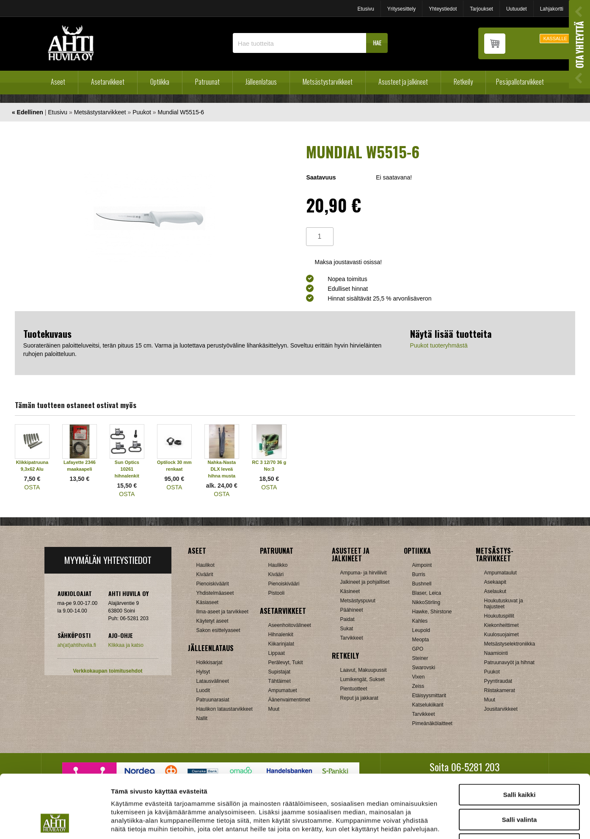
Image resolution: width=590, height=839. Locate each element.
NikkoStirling (426, 602)
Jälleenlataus (261, 82)
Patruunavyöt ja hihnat (509, 662)
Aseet (58, 82)
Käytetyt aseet (212, 621)
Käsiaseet (207, 602)
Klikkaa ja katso (125, 645)
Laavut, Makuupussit (363, 670)
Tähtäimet (279, 681)
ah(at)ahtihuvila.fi (77, 645)
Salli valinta (519, 760)
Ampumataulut (500, 573)
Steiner (420, 658)
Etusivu (365, 9)
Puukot (141, 112)
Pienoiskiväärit (212, 584)
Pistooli (276, 593)
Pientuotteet (353, 689)
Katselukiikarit (428, 705)
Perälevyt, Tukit (285, 662)
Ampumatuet (282, 690)
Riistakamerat (499, 690)
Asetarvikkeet (107, 82)
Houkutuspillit (499, 616)
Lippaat (276, 653)
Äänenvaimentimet (289, 700)
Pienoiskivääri (284, 584)
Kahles (420, 621)
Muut (274, 709)
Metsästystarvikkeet (328, 82)
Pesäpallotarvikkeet (520, 82)
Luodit (203, 690)
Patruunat (207, 82)
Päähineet (351, 610)
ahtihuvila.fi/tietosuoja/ (178, 786)
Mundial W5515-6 (180, 112)
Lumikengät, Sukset (362, 679)
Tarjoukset (481, 9)
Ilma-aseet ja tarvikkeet (222, 612)
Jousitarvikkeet (501, 709)
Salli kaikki (519, 735)
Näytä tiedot (452, 822)
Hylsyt (203, 672)
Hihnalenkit (280, 635)
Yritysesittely (401, 9)
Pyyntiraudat (498, 681)
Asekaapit (495, 582)
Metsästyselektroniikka (509, 644)
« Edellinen (27, 112)
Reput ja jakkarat (359, 698)
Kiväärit (204, 574)
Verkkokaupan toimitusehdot (107, 671)
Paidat (347, 619)
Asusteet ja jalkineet (403, 82)
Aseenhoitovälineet (289, 625)
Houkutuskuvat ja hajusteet (503, 604)
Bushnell (422, 584)
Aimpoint (422, 565)
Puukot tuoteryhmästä (439, 345)
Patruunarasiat (212, 700)
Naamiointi (496, 653)
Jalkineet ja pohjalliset (365, 582)
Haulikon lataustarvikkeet (224, 709)
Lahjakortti (551, 9)
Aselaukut (495, 591)
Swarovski (424, 668)
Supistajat (279, 672)
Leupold (421, 630)
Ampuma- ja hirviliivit (363, 573)
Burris (418, 574)
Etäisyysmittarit (429, 695)
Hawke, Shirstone (432, 612)
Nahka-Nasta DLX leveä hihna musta (222, 469)
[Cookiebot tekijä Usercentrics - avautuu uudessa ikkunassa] (55, 822)
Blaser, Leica (426, 593)
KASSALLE (555, 38)
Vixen (418, 677)
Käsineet (350, 591)
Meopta (420, 640)
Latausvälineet (212, 681)
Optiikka (159, 82)
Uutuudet (516, 9)
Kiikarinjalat (281, 644)
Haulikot (205, 565)
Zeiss (418, 686)
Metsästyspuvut (357, 601)
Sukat (346, 629)
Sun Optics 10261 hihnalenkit (127, 469)
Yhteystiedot (443, 9)
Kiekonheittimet (501, 625)
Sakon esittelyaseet (218, 630)
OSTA (32, 487)
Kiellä (519, 785)
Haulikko (278, 565)
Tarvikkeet (351, 638)
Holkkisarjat (209, 662)
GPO (418, 649)
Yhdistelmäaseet (215, 593)
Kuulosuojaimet (501, 635)
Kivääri (276, 574)
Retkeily (463, 82)
